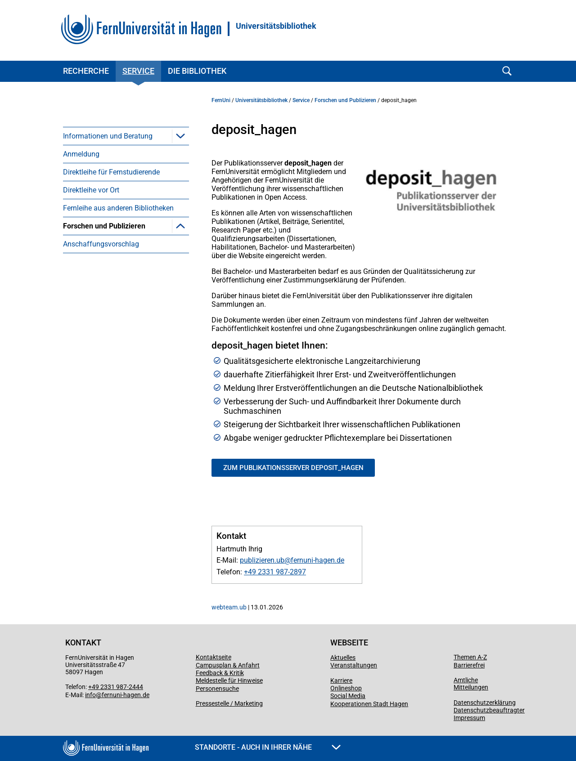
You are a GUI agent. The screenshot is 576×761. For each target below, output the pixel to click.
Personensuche (217, 688)
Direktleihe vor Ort (91, 190)
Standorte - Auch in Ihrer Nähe (268, 747)
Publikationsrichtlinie (109, 262)
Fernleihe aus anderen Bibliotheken (118, 208)
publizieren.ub (262, 560)
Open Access (96, 280)
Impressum (469, 717)
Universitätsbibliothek (276, 26)
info (90, 694)
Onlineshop (346, 688)
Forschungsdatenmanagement (125, 244)
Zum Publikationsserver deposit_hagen (293, 468)
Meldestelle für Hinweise (229, 680)
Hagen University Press (112, 352)
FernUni (221, 100)
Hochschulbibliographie (114, 316)
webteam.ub (229, 607)
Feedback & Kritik (220, 672)
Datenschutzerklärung (485, 702)
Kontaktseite (213, 657)
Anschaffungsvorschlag (101, 406)
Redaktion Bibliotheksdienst (120, 388)
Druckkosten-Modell (108, 334)
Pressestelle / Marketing (229, 703)
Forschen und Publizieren (104, 226)
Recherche (86, 71)
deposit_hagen (100, 298)
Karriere (341, 680)
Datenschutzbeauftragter (489, 710)
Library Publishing (105, 370)
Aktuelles (343, 657)
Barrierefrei (469, 665)
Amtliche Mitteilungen (471, 683)
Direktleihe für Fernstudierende (111, 172)
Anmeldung (81, 154)
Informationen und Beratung (108, 136)
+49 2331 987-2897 (275, 572)
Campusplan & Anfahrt (228, 665)
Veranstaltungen (353, 665)
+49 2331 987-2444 (115, 686)
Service (138, 71)
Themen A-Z (470, 657)
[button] (180, 135)
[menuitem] (126, 136)
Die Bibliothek (197, 71)
